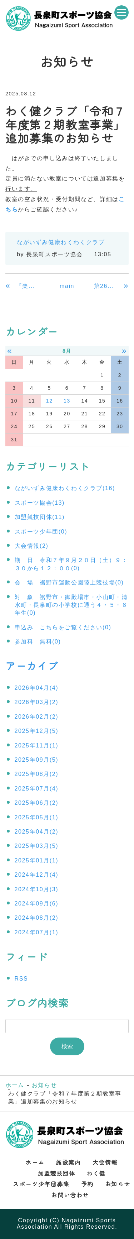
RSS (21, 979)
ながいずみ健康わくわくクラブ (61, 242)
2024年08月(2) (37, 918)
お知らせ (44, 1085)
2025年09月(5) (37, 760)
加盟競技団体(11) (40, 517)
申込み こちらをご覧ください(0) (63, 627)
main (67, 286)
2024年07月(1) (37, 932)
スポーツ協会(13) (40, 503)
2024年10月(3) (37, 889)
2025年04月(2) (37, 832)
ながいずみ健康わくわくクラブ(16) (65, 488)
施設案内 (68, 1162)
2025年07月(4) (37, 789)
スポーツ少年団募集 (41, 1184)
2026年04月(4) (37, 688)
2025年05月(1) (37, 817)
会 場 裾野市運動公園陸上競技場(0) (69, 582)
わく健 (96, 1173)
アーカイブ (31, 665)
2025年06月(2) (37, 803)
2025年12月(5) (37, 731)
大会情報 (105, 1162)
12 (49, 401)
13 (67, 401)
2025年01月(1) (37, 860)
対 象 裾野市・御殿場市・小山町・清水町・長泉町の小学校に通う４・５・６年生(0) (71, 605)
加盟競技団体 (56, 1173)
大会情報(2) (32, 546)
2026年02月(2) (37, 717)
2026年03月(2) (37, 702)
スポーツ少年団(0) (41, 532)
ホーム (14, 1085)
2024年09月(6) (37, 904)
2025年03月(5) (37, 846)
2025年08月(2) (37, 774)
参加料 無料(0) (38, 642)
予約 (87, 1184)
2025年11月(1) (37, 745)
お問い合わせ (70, 1195)
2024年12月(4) (37, 875)
